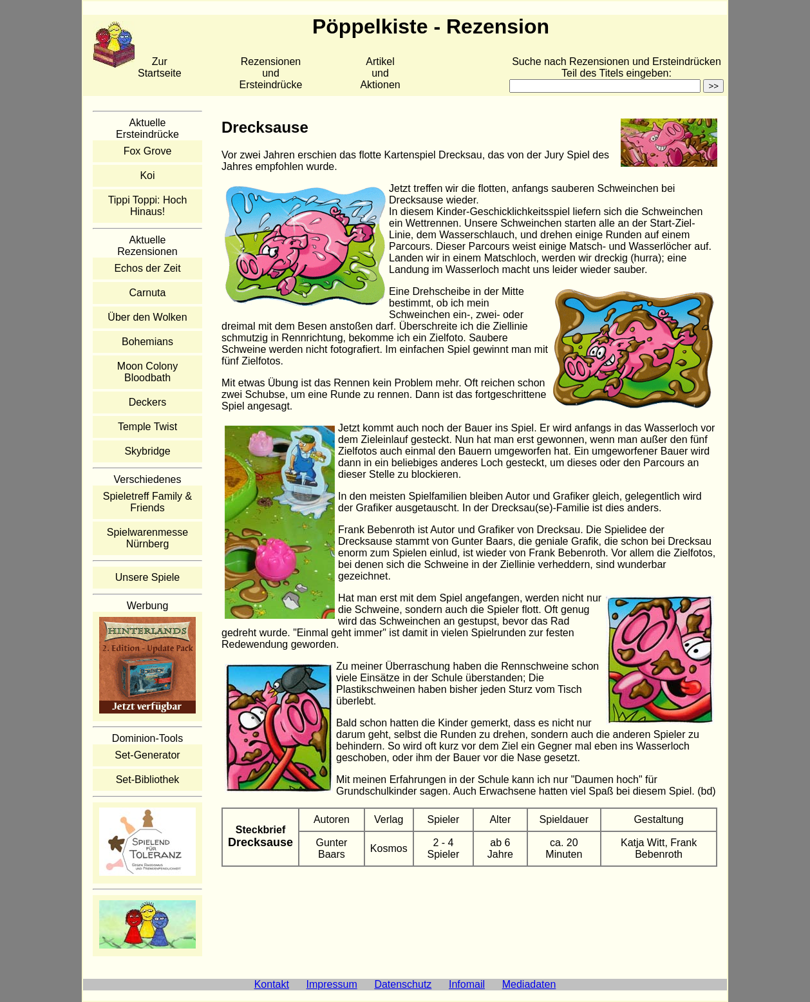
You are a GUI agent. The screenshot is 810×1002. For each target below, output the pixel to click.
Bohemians (147, 341)
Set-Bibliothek (148, 779)
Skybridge (147, 451)
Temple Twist (147, 426)
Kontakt (271, 984)
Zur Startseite (160, 67)
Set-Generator (147, 755)
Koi (147, 175)
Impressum (331, 984)
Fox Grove (148, 151)
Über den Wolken (147, 317)
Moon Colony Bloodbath (147, 372)
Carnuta (147, 292)
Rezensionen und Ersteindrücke (271, 73)
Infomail (467, 984)
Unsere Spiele (147, 577)
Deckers (148, 402)
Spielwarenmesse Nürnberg (147, 538)
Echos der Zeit (147, 268)
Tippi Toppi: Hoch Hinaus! (147, 205)
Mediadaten (529, 984)
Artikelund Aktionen (380, 73)
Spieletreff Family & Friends (147, 502)
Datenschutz (402, 984)
